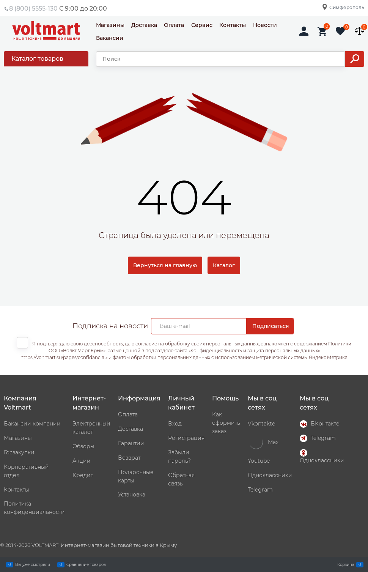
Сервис (201, 25)
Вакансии (109, 38)
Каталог (224, 265)
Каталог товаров (37, 58)
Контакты (232, 25)
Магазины (110, 25)
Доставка (144, 25)
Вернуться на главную (165, 265)
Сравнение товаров (86, 564)
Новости (265, 25)
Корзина (345, 564)
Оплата (174, 25)
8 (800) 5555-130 (33, 8)
